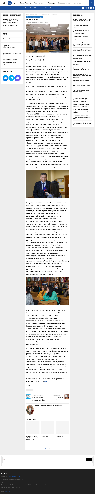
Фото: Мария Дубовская (54, 405)
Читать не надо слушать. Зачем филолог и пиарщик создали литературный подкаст (81, 32)
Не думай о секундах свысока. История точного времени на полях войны (82, 117)
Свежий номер (25, 3)
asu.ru (46, 381)
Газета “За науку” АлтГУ (14, 476)
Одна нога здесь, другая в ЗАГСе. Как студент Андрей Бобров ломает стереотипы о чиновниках (82, 100)
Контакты (77, 3)
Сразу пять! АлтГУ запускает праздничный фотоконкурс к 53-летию (81, 38)
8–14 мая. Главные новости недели (82, 95)
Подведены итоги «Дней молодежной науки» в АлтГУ (32, 437)
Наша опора (44, 436)
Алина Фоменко (32, 22)
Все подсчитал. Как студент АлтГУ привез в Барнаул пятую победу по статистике (82, 63)
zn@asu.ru (8, 28)
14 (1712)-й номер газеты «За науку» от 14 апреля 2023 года (38, 399)
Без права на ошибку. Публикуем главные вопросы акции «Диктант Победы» (82, 123)
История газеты (64, 3)
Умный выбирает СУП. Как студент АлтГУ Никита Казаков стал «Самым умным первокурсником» (49, 8)
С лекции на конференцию (60, 437)
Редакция (52, 3)
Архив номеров (39, 3)
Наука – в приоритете (59, 398)
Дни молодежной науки (34, 17)
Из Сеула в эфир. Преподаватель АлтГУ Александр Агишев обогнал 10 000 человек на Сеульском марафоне (82, 44)
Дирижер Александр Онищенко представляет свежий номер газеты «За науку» (82, 111)
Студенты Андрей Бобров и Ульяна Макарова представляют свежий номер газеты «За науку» (82, 21)
